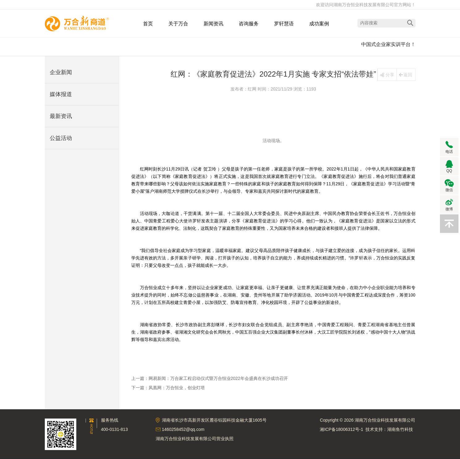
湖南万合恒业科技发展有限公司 (77, 23)
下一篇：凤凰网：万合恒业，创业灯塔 (168, 387)
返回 (407, 74)
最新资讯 (61, 116)
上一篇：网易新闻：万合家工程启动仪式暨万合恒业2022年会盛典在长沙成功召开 (209, 378)
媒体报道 (61, 94)
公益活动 (61, 138)
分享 (390, 74)
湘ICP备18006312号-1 (341, 429)
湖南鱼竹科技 (400, 429)
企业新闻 (61, 72)
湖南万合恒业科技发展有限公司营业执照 (195, 438)
